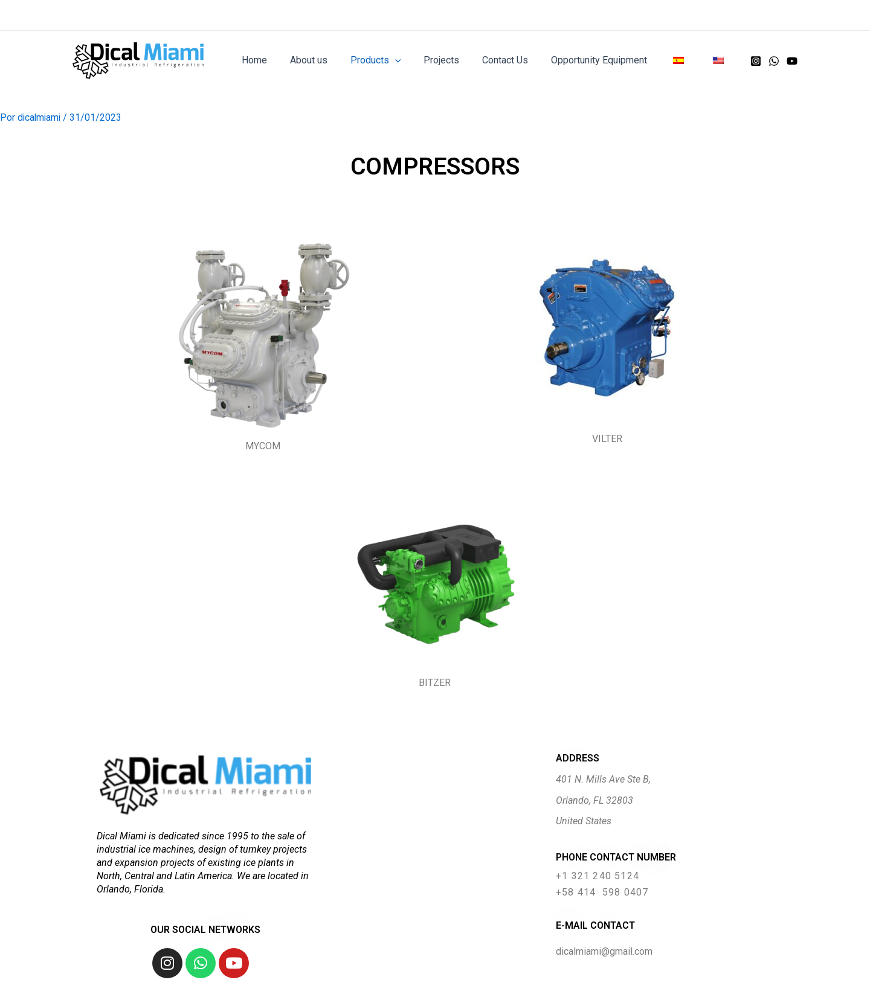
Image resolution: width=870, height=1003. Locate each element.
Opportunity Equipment (608, 60)
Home (281, 60)
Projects (457, 60)
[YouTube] (792, 61)
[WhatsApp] (773, 61)
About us (331, 60)
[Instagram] (755, 61)
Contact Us (518, 60)
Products (395, 60)
